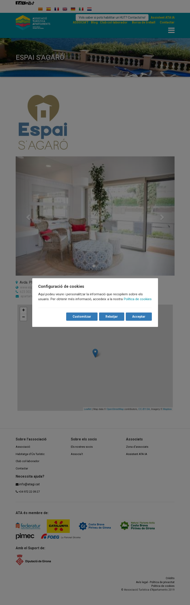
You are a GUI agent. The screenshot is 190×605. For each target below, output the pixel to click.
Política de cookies (138, 299)
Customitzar (82, 316)
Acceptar (138, 316)
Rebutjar (111, 316)
